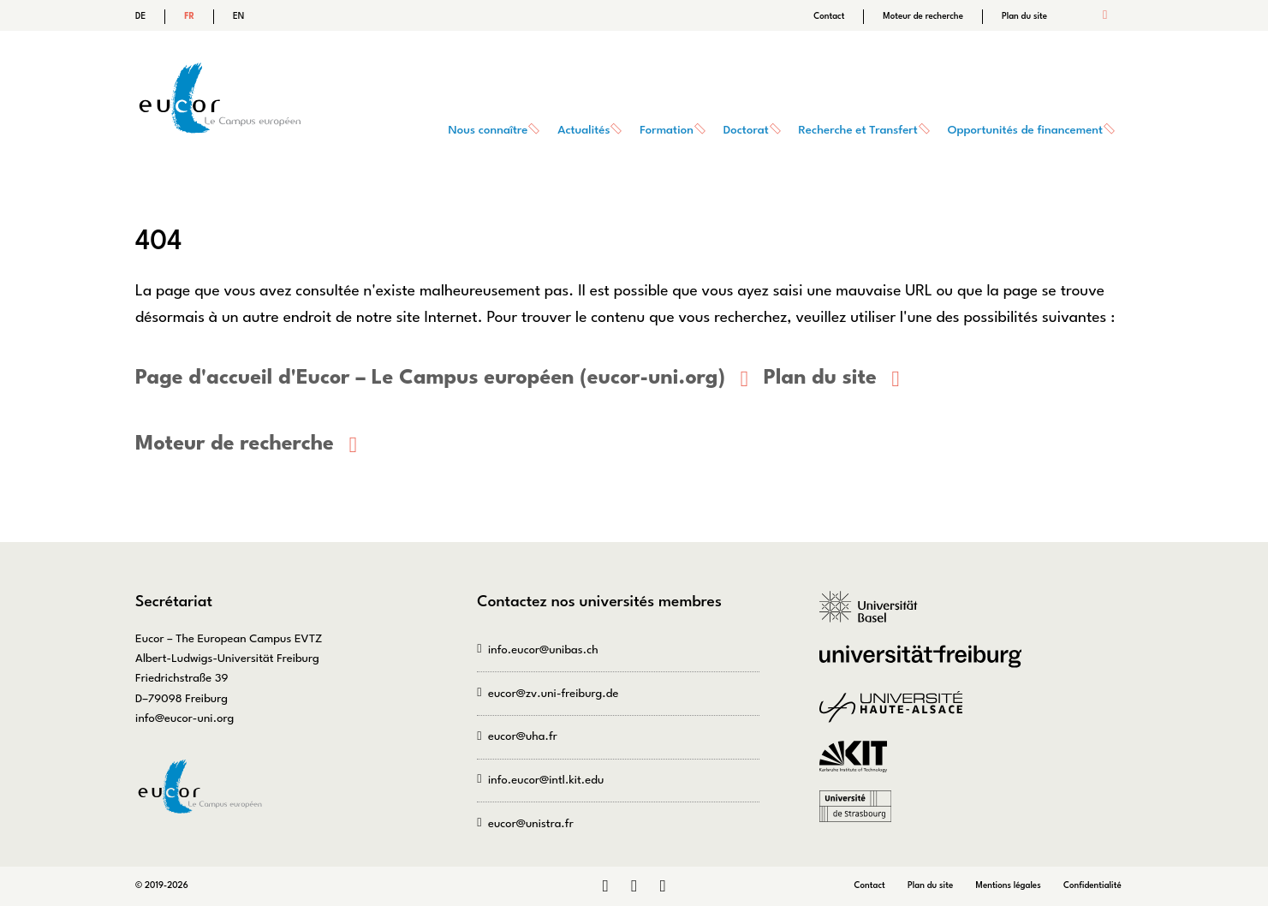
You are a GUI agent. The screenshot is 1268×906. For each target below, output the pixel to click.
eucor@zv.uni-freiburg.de (553, 693)
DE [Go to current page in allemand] (140, 16)
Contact (828, 16)
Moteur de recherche (923, 16)
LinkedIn (605, 886)
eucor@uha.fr (522, 736)
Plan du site (1024, 16)
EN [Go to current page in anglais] (238, 16)
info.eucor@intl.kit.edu (546, 780)
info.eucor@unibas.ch (543, 649)
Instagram (634, 886)
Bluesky (662, 886)
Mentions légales (1008, 884)
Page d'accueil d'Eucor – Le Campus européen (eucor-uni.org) (428, 378)
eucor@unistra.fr (531, 823)
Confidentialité (1092, 884)
